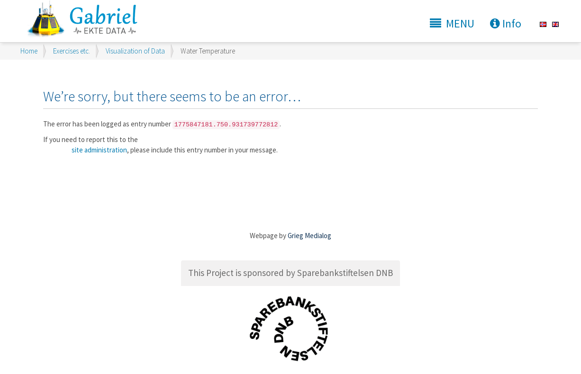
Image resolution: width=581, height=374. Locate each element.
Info (505, 23)
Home (28, 50)
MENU (452, 23)
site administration (99, 149)
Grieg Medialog (309, 235)
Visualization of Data (135, 50)
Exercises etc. (71, 50)
